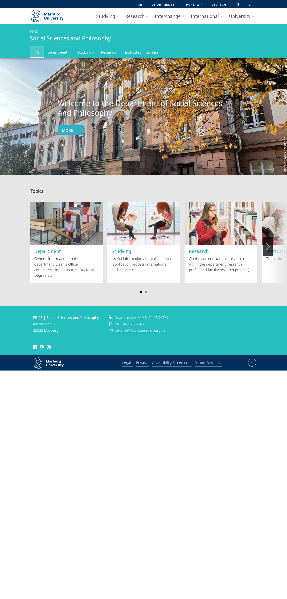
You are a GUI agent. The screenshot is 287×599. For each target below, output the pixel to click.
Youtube (41, 347)
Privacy (142, 363)
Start (138, 4)
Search (248, 4)
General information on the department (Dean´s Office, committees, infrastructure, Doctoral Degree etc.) (66, 240)
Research (137, 16)
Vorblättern (267, 244)
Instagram (49, 347)
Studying (108, 16)
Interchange (171, 16)
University (243, 16)
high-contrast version (235, 4)
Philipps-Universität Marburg (52, 366)
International (208, 16)
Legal (127, 363)
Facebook (34, 347)
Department (60, 53)
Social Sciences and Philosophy (39, 54)
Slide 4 (146, 292)
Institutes (133, 52)
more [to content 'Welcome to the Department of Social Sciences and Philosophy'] (70, 130)
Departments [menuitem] (165, 4)
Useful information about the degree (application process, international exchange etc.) (143, 237)
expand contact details (251, 363)
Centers (152, 52)
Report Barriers (207, 363)
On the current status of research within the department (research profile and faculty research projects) (221, 237)
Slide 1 (141, 292)
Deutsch (219, 4)
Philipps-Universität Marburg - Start (51, 15)
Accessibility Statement (171, 363)
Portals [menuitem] (195, 4)
